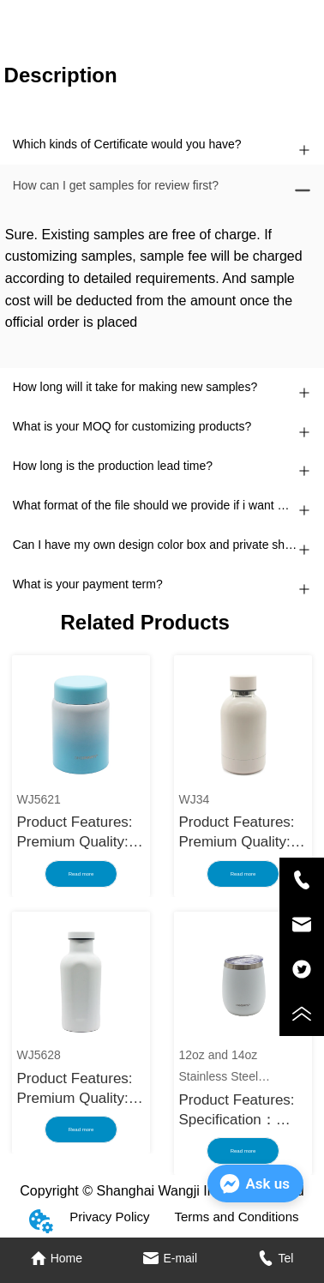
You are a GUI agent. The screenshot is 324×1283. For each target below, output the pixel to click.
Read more (81, 873)
